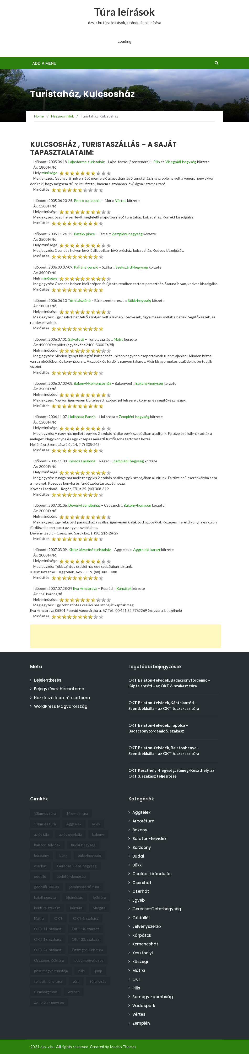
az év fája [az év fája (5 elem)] (41, 834)
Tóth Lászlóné (79, 300)
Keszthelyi (142, 953)
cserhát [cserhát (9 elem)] (40, 866)
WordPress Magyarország (61, 706)
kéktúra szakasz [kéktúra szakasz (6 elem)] (47, 908)
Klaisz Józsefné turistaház (89, 549)
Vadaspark (143, 1005)
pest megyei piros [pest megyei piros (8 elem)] (89, 960)
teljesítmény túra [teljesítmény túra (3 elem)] (48, 981)
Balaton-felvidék (149, 838)
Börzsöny (141, 847)
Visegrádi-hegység (180, 161)
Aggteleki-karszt (146, 549)
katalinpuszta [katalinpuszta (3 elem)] (45, 897)
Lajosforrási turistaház (86, 161)
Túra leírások (124, 12)
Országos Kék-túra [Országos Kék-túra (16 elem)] (87, 950)
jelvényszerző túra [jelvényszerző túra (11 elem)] (84, 887)
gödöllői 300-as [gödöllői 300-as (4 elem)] (46, 887)
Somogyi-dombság (152, 996)
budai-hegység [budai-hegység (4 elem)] (83, 845)
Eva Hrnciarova (85, 588)
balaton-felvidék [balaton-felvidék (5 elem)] (47, 845)
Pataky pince (84, 234)
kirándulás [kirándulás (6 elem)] (74, 897)
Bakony (139, 830)
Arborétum (143, 821)
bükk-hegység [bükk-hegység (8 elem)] (89, 855)
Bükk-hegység (139, 300)
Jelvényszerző (146, 926)
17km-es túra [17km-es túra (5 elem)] (45, 824)
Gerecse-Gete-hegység (156, 909)
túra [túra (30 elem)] (76, 981)
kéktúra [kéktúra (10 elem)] (99, 897)
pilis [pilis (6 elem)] (81, 971)
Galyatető (76, 339)
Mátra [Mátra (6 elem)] (39, 918)
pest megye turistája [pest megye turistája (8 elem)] (51, 971)
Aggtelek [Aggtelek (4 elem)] (74, 824)
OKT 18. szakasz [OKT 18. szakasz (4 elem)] (85, 929)
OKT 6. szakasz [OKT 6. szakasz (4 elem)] (85, 918)
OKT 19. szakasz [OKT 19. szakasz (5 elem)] (47, 939)
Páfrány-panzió (86, 267)
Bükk (137, 865)
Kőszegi (140, 961)
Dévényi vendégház (84, 505)
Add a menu (44, 63)
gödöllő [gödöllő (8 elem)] (40, 876)
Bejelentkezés (47, 680)
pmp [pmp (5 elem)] (98, 971)
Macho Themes (123, 1046)
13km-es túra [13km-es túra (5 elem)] (45, 813)
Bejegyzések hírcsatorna (59, 689)
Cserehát (141, 882)
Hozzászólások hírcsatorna (62, 697)
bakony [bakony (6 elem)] (98, 834)
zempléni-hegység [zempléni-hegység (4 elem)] (49, 1002)
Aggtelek (141, 812)
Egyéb (138, 900)
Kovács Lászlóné (81, 461)
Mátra (118, 339)
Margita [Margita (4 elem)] (99, 908)
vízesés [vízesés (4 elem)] (74, 991)
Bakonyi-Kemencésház (92, 383)
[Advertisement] (125, 636)
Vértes (120, 200)
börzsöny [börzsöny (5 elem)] (41, 855)
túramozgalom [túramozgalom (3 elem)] (45, 991)
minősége (49, 172)
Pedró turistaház (87, 200)
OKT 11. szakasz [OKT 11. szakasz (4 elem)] (47, 929)
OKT (136, 979)
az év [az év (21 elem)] (96, 824)
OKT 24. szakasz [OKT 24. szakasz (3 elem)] (47, 950)
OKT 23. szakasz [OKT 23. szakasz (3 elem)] (85, 939)
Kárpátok (124, 588)
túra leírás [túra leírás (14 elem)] (98, 981)
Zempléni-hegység (127, 234)
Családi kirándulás (152, 873)
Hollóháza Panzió (82, 416)
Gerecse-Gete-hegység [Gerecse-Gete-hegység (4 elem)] (77, 866)
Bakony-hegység (149, 383)
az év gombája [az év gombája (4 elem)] (70, 834)
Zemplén (141, 1023)
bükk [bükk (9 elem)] (63, 855)
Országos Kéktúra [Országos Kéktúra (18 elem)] (49, 960)
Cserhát (140, 891)
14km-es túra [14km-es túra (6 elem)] (77, 813)
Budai (138, 856)
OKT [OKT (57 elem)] (58, 918)
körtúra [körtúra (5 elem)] (76, 908)
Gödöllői (141, 918)
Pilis (156, 161)
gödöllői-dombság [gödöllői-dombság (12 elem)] (71, 876)
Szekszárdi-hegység (132, 267)
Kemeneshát (145, 944)
